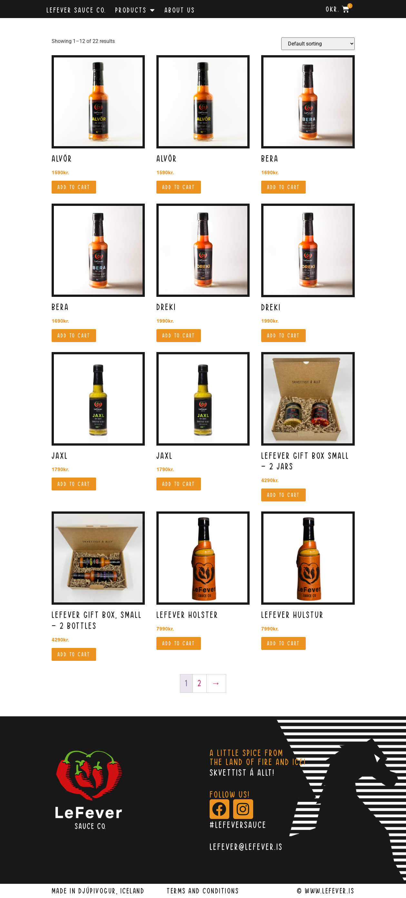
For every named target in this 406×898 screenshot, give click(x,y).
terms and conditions (203, 891)
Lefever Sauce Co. (76, 10)
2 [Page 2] (199, 683)
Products (135, 10)
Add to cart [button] (73, 187)
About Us (179, 10)
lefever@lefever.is (246, 847)
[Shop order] (318, 43)
